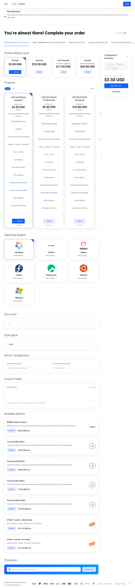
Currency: (122, 33)
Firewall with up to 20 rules (18, 182)
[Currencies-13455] (7, 4)
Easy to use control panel (18, 190)
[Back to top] (129, 583)
